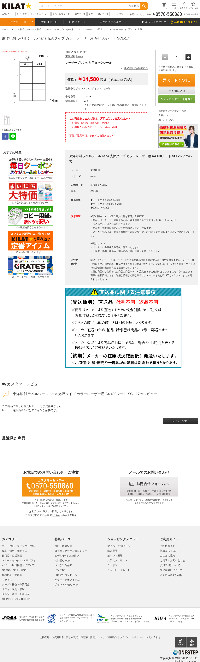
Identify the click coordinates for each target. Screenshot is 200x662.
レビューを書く (180, 421)
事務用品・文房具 (12, 575)
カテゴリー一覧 (17, 22)
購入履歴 (112, 550)
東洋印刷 (70, 56)
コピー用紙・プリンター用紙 (18, 546)
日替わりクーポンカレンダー (71, 550)
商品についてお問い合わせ (172, 111)
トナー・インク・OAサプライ (19, 560)
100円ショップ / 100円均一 (17, 599)
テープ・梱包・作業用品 (16, 584)
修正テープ (103, 14)
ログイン (37, 410)
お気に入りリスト (117, 560)
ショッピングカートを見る (176, 99)
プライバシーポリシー (131, 637)
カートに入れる (179, 80)
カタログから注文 (110, 22)
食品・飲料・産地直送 (14, 550)
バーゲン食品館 (63, 565)
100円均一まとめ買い (67, 555)
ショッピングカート (118, 570)
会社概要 (44, 637)
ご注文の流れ (167, 555)
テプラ (92, 14)
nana (80, 56)
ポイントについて (167, 119)
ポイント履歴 (114, 555)
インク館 (60, 570)
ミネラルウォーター (62, 14)
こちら (56, 515)
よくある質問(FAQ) (171, 575)
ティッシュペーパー (40, 14)
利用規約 (112, 637)
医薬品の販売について (92, 637)
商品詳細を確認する (136, 68)
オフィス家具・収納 (13, 589)
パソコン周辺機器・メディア (18, 565)
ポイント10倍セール (66, 584)
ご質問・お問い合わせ (172, 560)
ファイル (7, 579)
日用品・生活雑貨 (12, 555)
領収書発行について (171, 570)
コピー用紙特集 (63, 546)
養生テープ (80, 14)
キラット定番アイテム (67, 579)
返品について (165, 115)
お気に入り (178, 90)
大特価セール (49, 22)
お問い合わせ (153, 637)
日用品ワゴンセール (66, 575)
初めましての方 (169, 550)
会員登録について (170, 565)
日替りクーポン (78, 22)
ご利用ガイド (167, 546)
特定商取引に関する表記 (65, 637)
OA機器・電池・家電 (14, 570)
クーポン (112, 565)
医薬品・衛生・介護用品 (16, 594)
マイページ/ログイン (119, 546)
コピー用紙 (22, 14)
